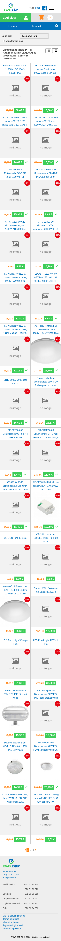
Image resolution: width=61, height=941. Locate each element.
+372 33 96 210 (31, 884)
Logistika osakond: (11, 903)
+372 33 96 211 (31, 903)
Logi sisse (10, 17)
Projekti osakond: (11, 898)
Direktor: (7, 894)
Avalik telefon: (9, 884)
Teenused (12, 26)
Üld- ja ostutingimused (14, 916)
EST (37, 8)
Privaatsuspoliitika (12, 928)
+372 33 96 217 (31, 898)
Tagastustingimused (13, 925)
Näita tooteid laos (14, 41)
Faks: (5, 908)
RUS (31, 8)
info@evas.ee (9, 877)
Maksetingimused (11, 922)
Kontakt (36, 26)
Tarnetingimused (11, 919)
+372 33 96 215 (31, 894)
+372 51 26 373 (31, 889)
